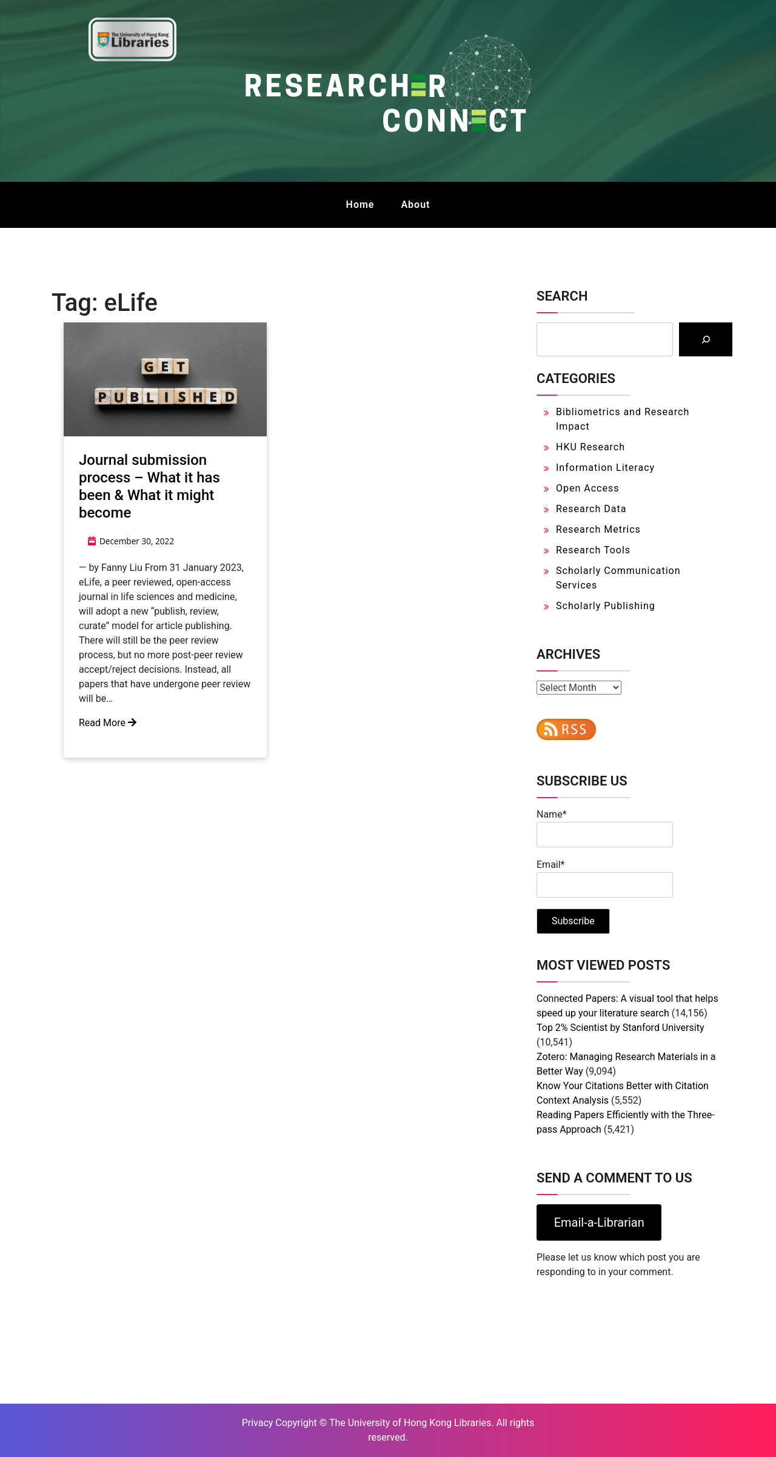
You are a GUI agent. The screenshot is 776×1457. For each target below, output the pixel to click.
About (415, 204)
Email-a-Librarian (599, 1222)
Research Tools (593, 550)
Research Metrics (598, 529)
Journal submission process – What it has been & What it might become (149, 486)
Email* (605, 878)
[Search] (705, 339)
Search (562, 296)
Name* (605, 828)
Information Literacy (605, 467)
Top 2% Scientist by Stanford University (620, 1027)
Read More (107, 722)
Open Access (587, 488)
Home (360, 204)
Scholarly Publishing (605, 606)
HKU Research (590, 447)
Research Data (591, 509)
